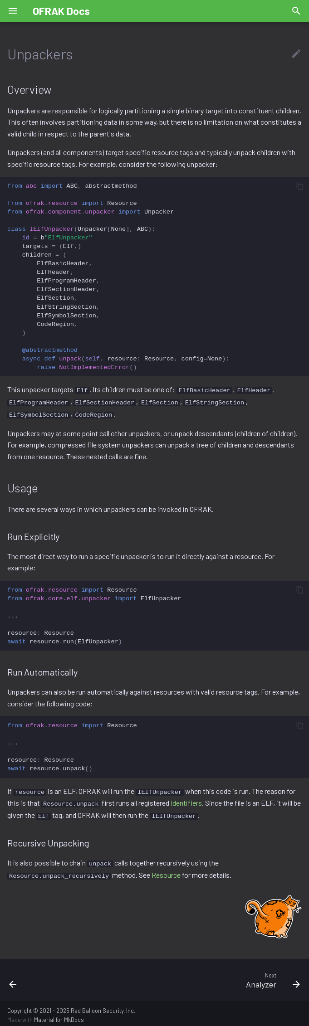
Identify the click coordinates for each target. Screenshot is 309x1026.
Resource (166, 871)
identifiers (186, 801)
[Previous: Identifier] (40, 976)
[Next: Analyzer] (192, 976)
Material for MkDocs (59, 1016)
